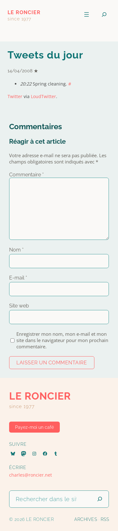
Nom (16, 250)
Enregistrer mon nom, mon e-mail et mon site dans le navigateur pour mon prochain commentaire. (62, 340)
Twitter (15, 96)
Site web (19, 306)
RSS (105, 519)
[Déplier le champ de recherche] (104, 14)
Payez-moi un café (34, 427)
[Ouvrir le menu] (86, 14)
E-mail (18, 278)
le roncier (24, 12)
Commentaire (26, 175)
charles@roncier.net (30, 475)
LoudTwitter (43, 96)
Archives (85, 519)
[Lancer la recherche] (100, 499)
